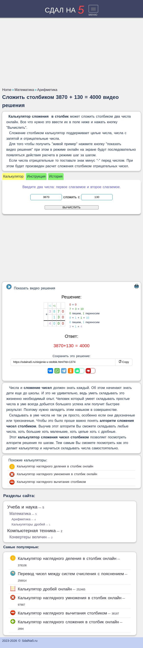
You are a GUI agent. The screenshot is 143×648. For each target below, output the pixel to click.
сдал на (64, 10)
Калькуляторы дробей (30, 524)
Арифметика (23, 519)
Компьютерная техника (34, 530)
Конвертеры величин (30, 537)
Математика (23, 513)
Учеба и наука (25, 506)
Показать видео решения (30, 287)
